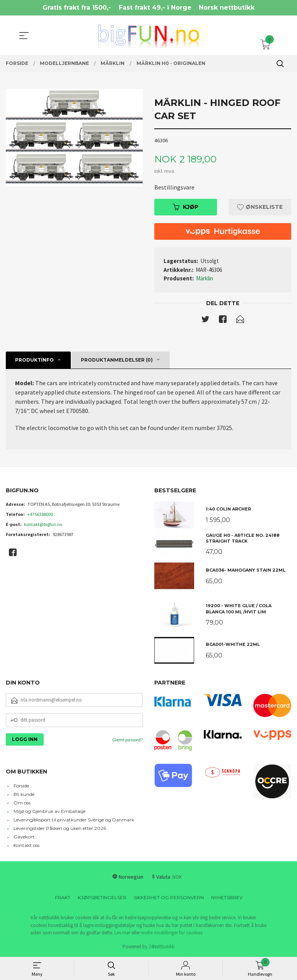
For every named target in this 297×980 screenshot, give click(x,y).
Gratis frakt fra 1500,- (77, 7)
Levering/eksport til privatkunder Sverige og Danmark (74, 820)
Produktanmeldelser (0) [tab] (117, 360)
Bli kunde (24, 794)
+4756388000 (40, 514)
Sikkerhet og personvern (169, 898)
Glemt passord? (127, 740)
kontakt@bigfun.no (43, 524)
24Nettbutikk (161, 946)
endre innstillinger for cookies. (172, 933)
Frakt (62, 898)
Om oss (22, 803)
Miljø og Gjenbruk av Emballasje (49, 811)
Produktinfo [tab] (34, 360)
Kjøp (185, 206)
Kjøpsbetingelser (102, 898)
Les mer (122, 933)
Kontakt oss (26, 846)
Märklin (204, 278)
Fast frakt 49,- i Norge (155, 7)
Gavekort (24, 837)
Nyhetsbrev (226, 898)
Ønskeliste (260, 206)
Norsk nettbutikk (226, 7)
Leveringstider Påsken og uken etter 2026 (60, 828)
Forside (21, 786)
